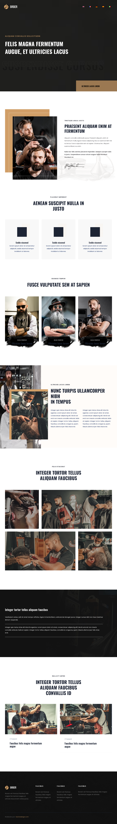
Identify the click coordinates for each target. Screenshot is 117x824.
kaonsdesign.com (22, 817)
